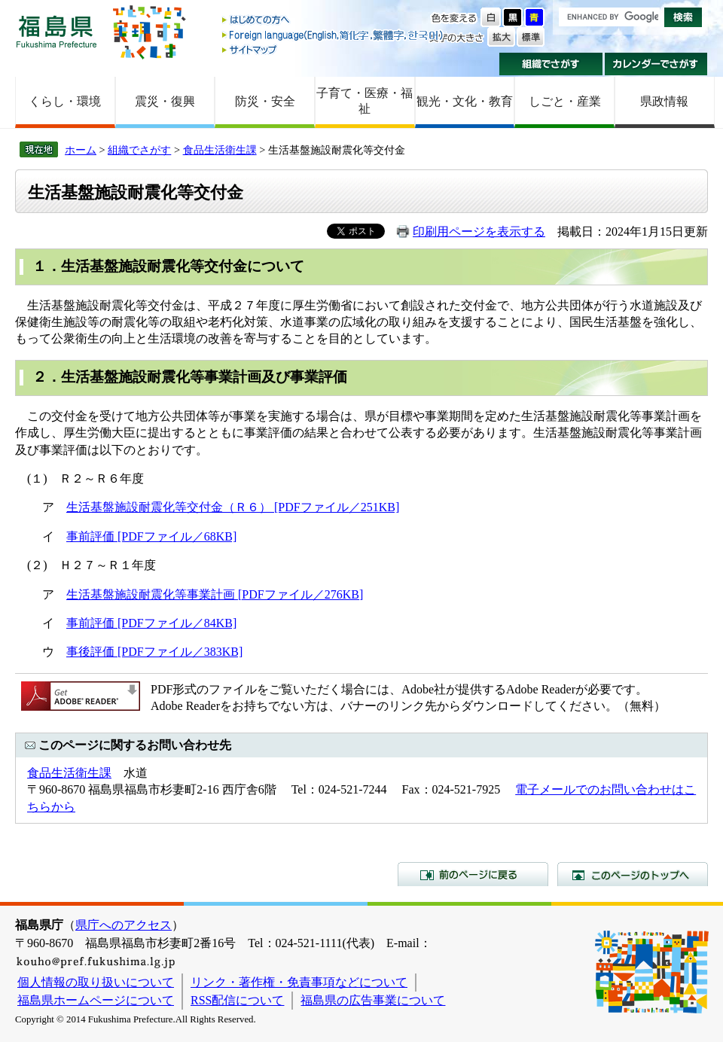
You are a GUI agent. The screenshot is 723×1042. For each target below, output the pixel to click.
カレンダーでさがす (656, 64)
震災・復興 (165, 101)
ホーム (80, 150)
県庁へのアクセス (123, 925)
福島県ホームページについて (95, 1000)
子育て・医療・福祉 (364, 101)
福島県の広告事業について (372, 1000)
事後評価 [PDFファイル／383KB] (154, 651)
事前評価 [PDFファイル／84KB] (151, 623)
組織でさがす (550, 64)
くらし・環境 (65, 101)
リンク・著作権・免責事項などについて (299, 982)
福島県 (56, 31)
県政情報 (664, 101)
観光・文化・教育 (464, 101)
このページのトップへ (632, 874)
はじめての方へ (334, 21)
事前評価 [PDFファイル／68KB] (151, 536)
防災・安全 (265, 101)
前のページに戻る (473, 874)
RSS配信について (237, 1000)
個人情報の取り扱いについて (95, 982)
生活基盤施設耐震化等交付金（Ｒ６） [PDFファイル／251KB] (232, 507)
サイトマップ (334, 49)
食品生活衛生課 (220, 150)
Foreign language (334, 35)
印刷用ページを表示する (479, 231)
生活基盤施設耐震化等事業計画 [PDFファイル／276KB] (214, 594)
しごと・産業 (565, 101)
